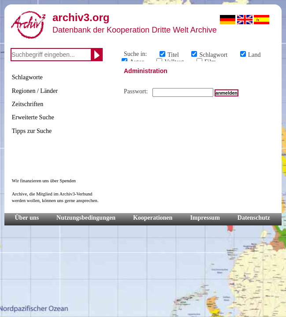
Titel (173, 55)
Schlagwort (213, 55)
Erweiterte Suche (33, 117)
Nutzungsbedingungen (85, 217)
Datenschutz (254, 217)
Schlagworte (27, 77)
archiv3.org (80, 17)
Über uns (27, 217)
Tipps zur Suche (32, 131)
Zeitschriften (28, 104)
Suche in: (135, 54)
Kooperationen (152, 217)
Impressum (204, 217)
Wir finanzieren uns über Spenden (44, 180)
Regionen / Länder (35, 91)
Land (254, 55)
